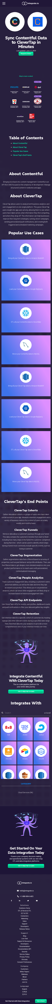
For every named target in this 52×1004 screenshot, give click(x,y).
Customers (24, 969)
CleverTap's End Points (22, 155)
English (24, 989)
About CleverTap (20, 147)
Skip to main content (26, 76)
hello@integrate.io (25, 891)
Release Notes (24, 929)
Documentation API (24, 949)
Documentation (24, 946)
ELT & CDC (24, 913)
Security (24, 952)
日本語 (24, 992)
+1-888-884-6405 (25, 896)
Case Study (37, 81)
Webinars (24, 974)
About (25, 977)
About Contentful (20, 143)
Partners (25, 979)
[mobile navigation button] (4, 3)
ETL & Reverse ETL (24, 911)
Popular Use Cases (20, 151)
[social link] (11, 901)
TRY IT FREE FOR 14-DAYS (26, 691)
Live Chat (24, 939)
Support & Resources (24, 941)
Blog (24, 936)
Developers (25, 926)
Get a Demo (41, 1001)
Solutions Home (24, 908)
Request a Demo (26, 53)
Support (24, 924)
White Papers (24, 972)
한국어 (24, 994)
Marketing (24, 918)
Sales (25, 921)
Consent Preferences (24, 962)
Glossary (25, 959)
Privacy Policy (24, 957)
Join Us (24, 982)
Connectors (24, 916)
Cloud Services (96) (25, 792)
